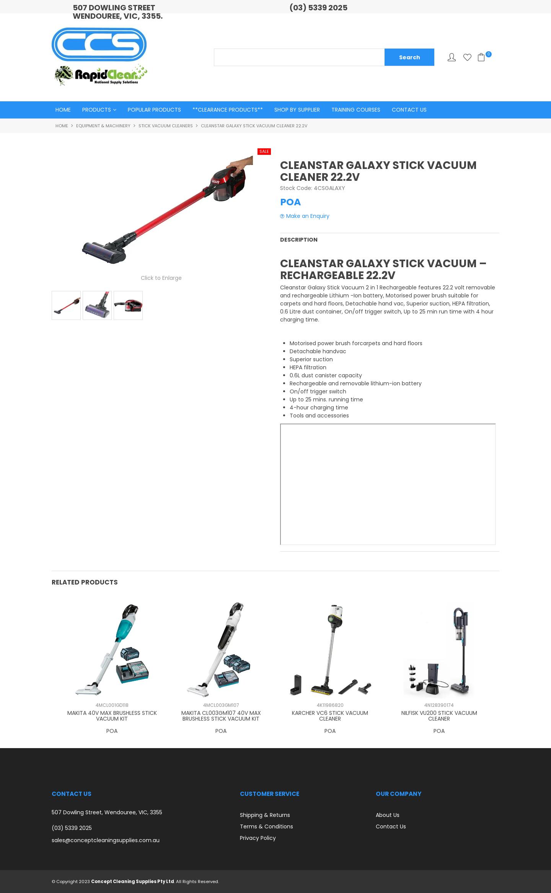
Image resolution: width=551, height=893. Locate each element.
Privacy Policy (258, 837)
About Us (387, 814)
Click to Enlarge (161, 278)
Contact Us (409, 110)
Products (96, 110)
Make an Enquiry (307, 216)
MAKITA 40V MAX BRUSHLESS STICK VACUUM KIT (112, 715)
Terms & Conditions (266, 826)
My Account (452, 57)
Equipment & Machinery (103, 126)
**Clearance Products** (227, 110)
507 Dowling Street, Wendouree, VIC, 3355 (107, 812)
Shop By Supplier (297, 110)
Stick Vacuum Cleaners (166, 126)
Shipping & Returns (265, 814)
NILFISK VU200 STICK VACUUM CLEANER (439, 715)
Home (63, 110)
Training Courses (355, 110)
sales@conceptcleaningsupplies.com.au (106, 840)
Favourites (467, 57)
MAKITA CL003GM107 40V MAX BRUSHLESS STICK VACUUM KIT (221, 715)
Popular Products (154, 110)
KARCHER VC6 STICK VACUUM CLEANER (330, 715)
